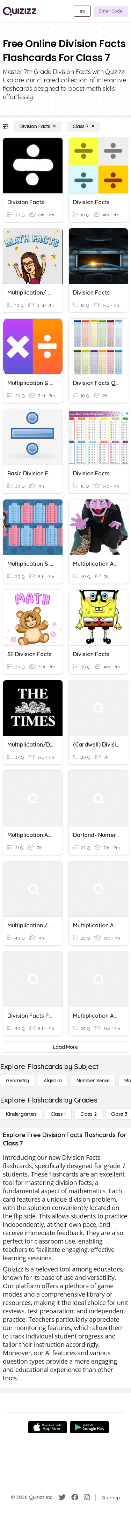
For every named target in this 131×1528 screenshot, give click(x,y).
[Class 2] (88, 1114)
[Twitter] (62, 1497)
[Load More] (65, 1047)
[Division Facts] (37, 126)
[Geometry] (17, 1080)
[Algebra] (53, 1080)
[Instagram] (87, 1497)
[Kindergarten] (21, 1114)
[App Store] (47, 1427)
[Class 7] (83, 126)
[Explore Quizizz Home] (19, 11)
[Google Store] (89, 1427)
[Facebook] (74, 1497)
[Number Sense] (93, 1080)
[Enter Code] (111, 11)
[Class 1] (58, 1114)
